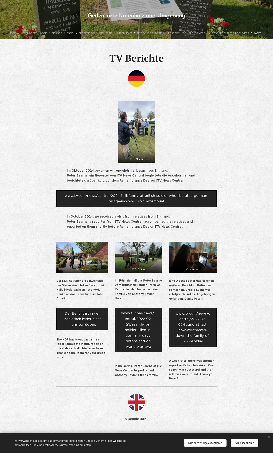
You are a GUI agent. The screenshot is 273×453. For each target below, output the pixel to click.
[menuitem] (10, 33)
